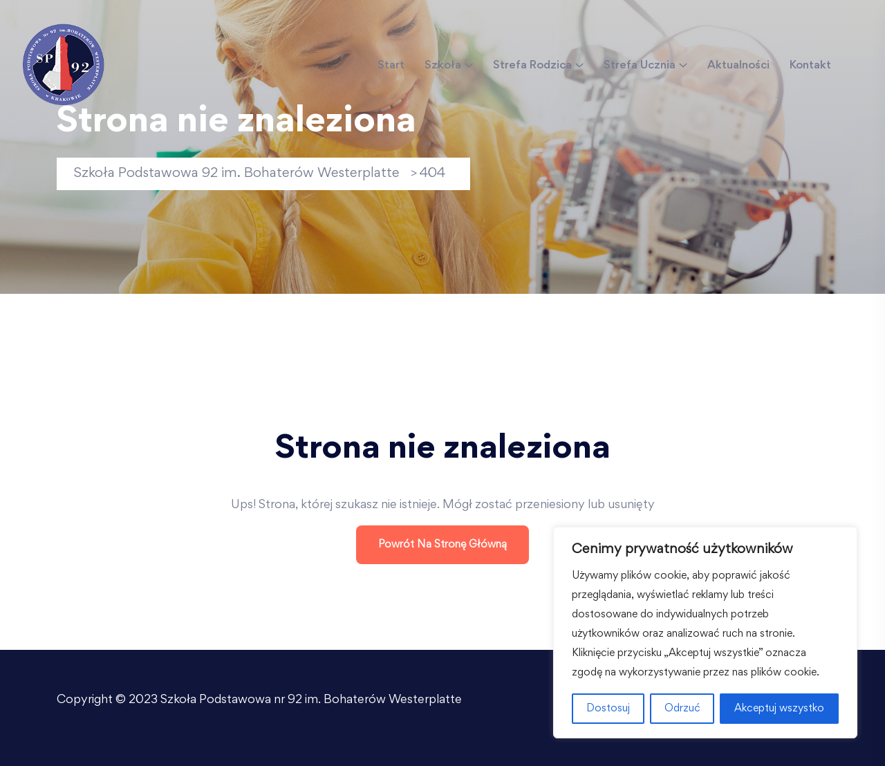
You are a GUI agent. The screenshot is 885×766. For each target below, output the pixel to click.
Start (391, 66)
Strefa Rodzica (532, 66)
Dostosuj (608, 708)
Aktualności (738, 66)
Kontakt (810, 66)
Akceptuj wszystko (779, 708)
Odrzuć (682, 708)
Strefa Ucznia (640, 66)
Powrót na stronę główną (442, 545)
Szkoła (443, 66)
